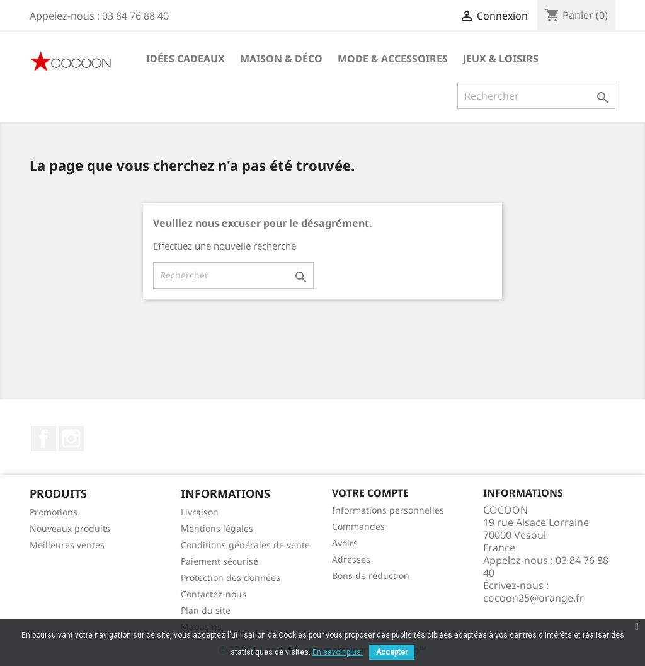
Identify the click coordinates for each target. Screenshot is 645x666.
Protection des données (230, 577)
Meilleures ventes (67, 545)
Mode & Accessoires (393, 59)
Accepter (392, 652)
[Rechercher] (536, 96)
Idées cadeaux (185, 59)
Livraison (200, 512)
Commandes (358, 526)
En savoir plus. (337, 652)
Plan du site (206, 610)
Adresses (351, 559)
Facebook (43, 438)
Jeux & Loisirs (501, 59)
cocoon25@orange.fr (533, 598)
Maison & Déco (281, 59)
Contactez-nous (213, 594)
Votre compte (370, 493)
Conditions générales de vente (245, 545)
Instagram (71, 438)
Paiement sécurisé (219, 561)
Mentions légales (217, 528)
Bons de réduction (370, 576)
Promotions (53, 512)
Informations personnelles (388, 510)
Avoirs (345, 543)
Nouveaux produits (70, 528)
